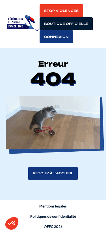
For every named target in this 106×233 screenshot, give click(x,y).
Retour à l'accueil (53, 173)
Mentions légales (53, 206)
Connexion (56, 37)
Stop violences (61, 11)
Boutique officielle (66, 24)
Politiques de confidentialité (53, 216)
